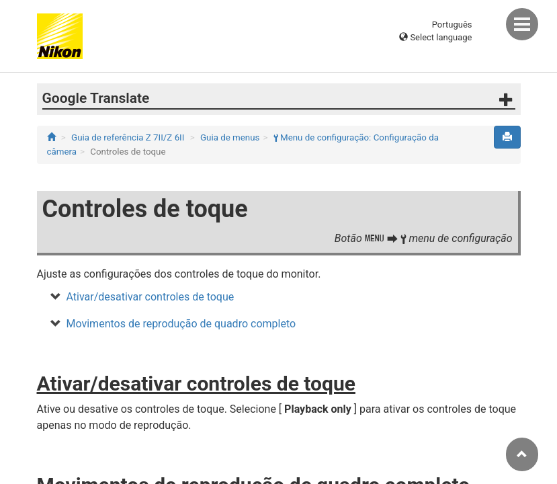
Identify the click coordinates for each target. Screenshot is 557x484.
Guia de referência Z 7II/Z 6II (127, 137)
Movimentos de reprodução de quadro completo (181, 323)
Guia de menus (229, 137)
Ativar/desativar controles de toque (150, 296)
